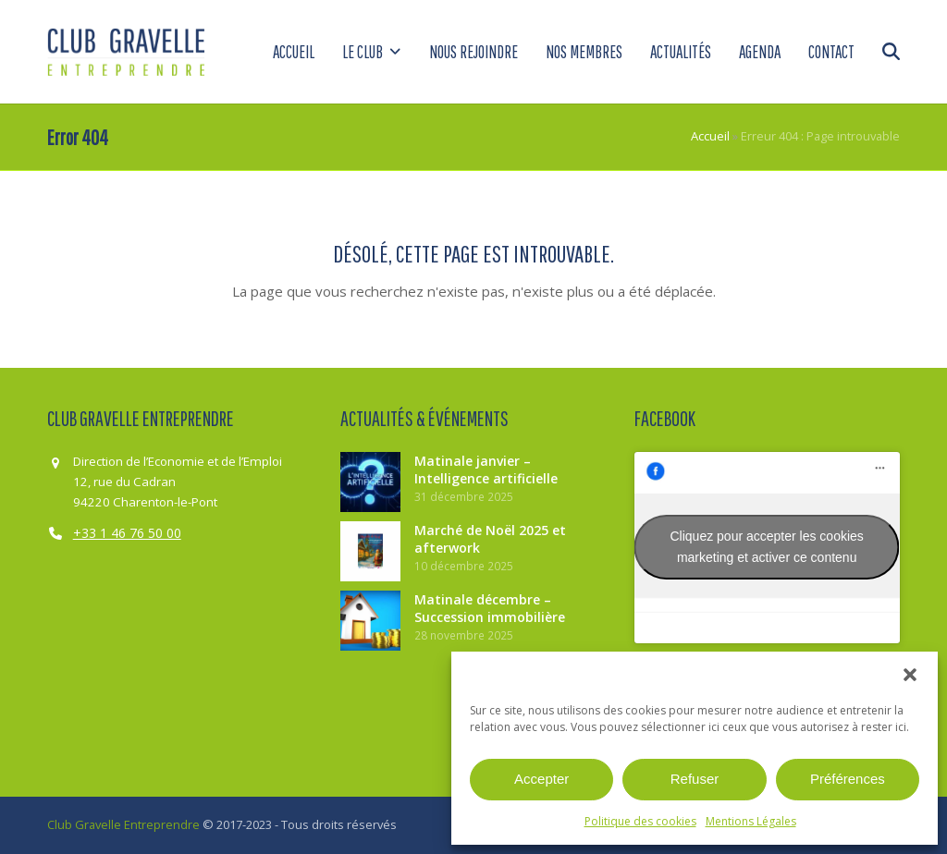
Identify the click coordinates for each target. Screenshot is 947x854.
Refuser (694, 779)
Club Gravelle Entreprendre (123, 824)
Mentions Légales (751, 821)
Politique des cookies (640, 821)
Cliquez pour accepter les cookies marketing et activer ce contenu (767, 547)
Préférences (847, 779)
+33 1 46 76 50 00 (127, 533)
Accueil (710, 136)
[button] (910, 674)
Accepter (541, 779)
